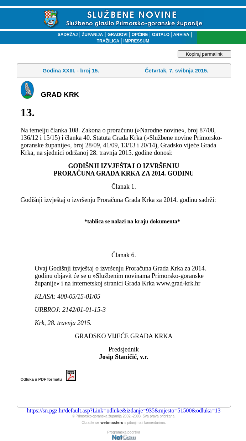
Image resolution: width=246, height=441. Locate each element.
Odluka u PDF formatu (48, 379)
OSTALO (160, 34)
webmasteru (111, 422)
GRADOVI (117, 34)
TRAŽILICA (108, 41)
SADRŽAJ (66, 34)
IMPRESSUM (137, 41)
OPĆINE (140, 34)
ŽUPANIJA (92, 34)
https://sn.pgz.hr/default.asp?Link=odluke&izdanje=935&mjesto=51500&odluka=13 (123, 410)
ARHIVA (180, 34)
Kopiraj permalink (204, 54)
